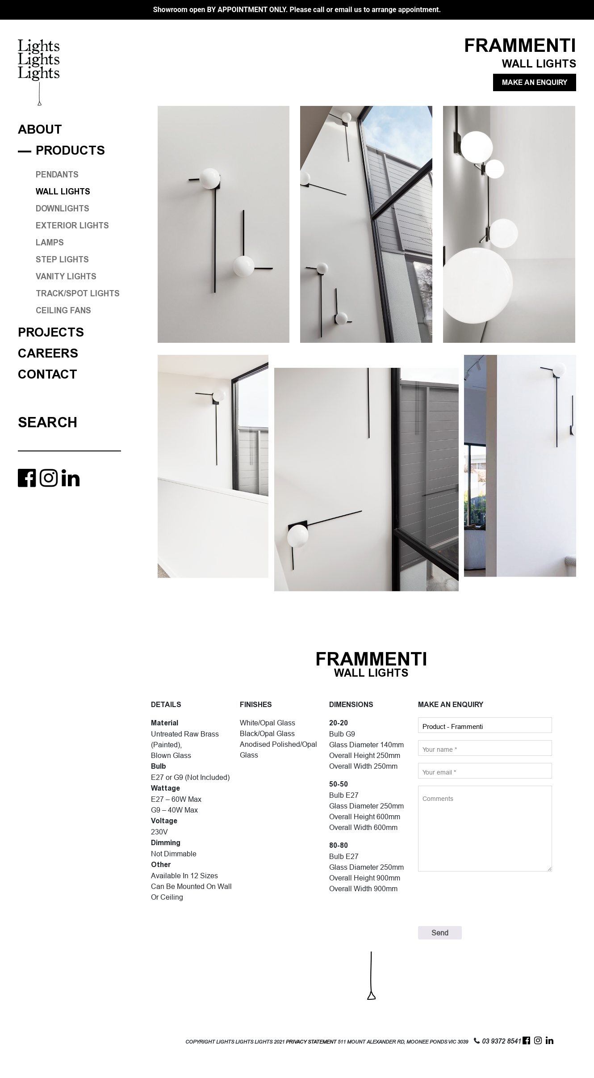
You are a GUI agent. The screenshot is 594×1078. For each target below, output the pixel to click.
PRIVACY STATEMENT (311, 1042)
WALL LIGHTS (63, 192)
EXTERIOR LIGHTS (72, 226)
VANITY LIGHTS (66, 277)
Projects (51, 333)
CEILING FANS (63, 311)
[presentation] (486, 898)
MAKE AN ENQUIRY (534, 82)
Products (70, 151)
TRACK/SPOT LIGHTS (78, 294)
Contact (47, 375)
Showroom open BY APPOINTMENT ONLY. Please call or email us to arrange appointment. (297, 9)
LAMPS (50, 243)
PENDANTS (57, 175)
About (40, 130)
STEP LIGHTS (62, 260)
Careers (48, 354)
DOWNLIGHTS (62, 209)
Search (47, 422)
